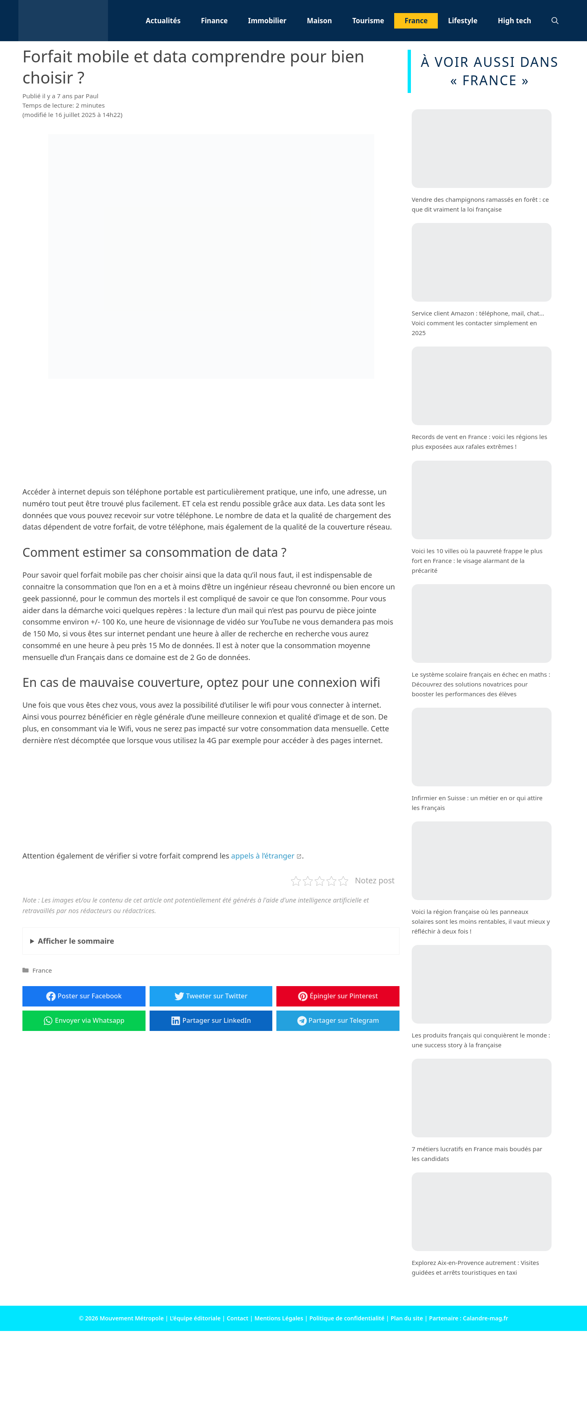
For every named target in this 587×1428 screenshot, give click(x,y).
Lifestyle (462, 20)
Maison (319, 20)
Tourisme (368, 20)
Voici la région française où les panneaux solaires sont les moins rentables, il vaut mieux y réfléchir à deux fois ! (481, 921)
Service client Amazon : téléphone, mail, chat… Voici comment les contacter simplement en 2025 (478, 323)
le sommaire (76, 941)
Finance (214, 20)
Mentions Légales (278, 1318)
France (416, 20)
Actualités (163, 20)
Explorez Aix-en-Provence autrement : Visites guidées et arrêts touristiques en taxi (475, 1267)
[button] (555, 21)
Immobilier (267, 20)
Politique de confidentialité (346, 1318)
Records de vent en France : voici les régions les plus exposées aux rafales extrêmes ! (479, 441)
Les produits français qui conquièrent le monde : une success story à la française (481, 1040)
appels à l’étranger (262, 856)
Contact (237, 1318)
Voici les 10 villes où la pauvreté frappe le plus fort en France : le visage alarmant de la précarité (477, 560)
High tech (514, 20)
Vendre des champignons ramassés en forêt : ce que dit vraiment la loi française (480, 204)
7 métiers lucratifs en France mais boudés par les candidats (477, 1154)
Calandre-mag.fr (485, 1318)
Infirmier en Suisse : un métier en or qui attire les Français (477, 803)
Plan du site (407, 1318)
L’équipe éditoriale (195, 1318)
